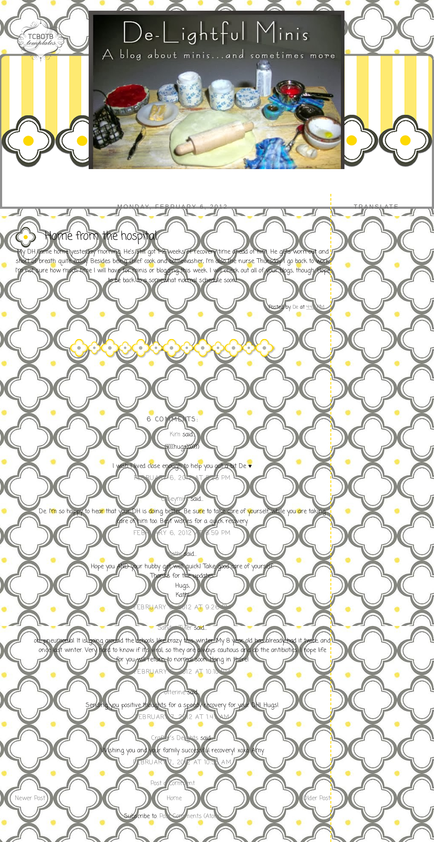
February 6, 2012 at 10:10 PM (182, 672)
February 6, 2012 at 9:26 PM (182, 607)
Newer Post (30, 798)
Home (174, 798)
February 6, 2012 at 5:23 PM (182, 478)
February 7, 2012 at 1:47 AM (182, 717)
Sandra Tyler (175, 628)
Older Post (316, 798)
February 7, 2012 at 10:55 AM (182, 762)
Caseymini (174, 499)
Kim (175, 434)
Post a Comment (172, 783)
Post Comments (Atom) (190, 816)
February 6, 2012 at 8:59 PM (182, 533)
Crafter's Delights (174, 738)
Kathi (175, 554)
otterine (175, 692)
